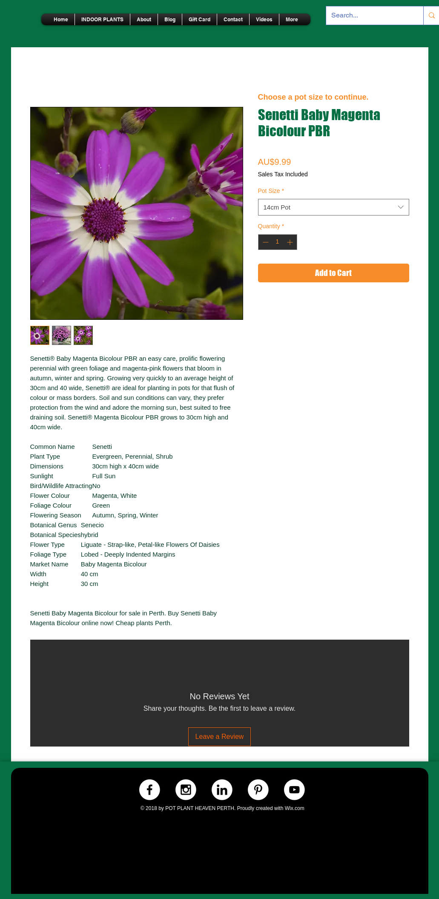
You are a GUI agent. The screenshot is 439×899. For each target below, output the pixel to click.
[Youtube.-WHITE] (294, 790)
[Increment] (290, 242)
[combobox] (333, 207)
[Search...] (368, 15)
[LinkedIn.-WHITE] (222, 790)
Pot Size (271, 190)
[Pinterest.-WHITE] (258, 790)
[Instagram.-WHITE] (186, 790)
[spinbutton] (277, 242)
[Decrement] (264, 242)
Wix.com (294, 808)
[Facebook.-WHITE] (150, 790)
